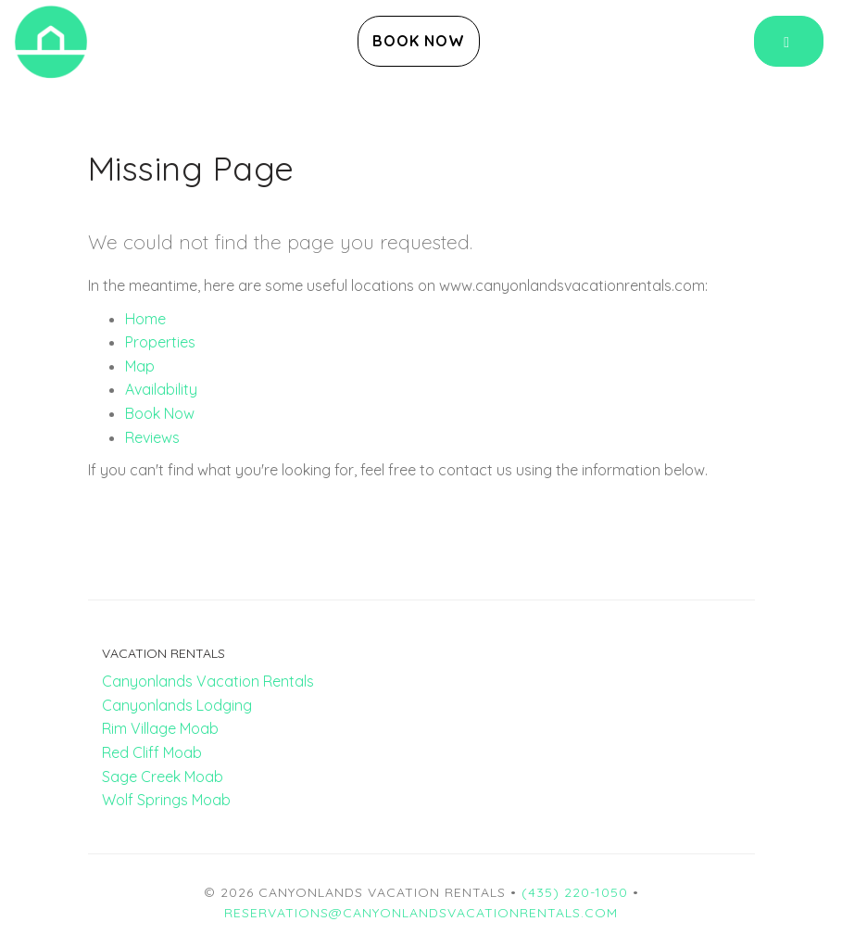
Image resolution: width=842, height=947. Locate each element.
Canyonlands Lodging (177, 705)
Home (145, 318)
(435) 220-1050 (575, 892)
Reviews (152, 437)
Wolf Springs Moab (166, 799)
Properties (160, 342)
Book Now (418, 41)
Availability (161, 389)
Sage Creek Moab (162, 776)
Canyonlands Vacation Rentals (208, 681)
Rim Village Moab (160, 728)
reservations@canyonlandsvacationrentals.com (421, 912)
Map (140, 366)
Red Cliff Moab (152, 752)
